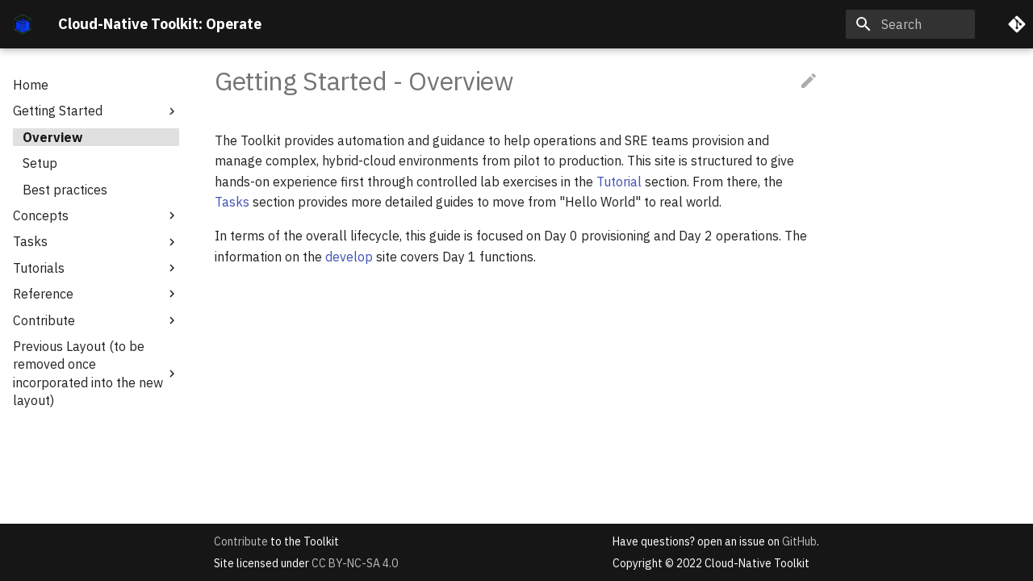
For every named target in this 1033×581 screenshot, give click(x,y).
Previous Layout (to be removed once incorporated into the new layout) (96, 373)
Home (30, 85)
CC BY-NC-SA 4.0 (355, 563)
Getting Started (96, 110)
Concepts (96, 215)
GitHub (799, 541)
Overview (52, 137)
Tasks (96, 241)
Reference (96, 294)
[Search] (910, 24)
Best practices (65, 190)
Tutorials (96, 268)
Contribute (96, 320)
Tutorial (619, 181)
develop (349, 257)
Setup (40, 163)
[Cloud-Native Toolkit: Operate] (22, 24)
